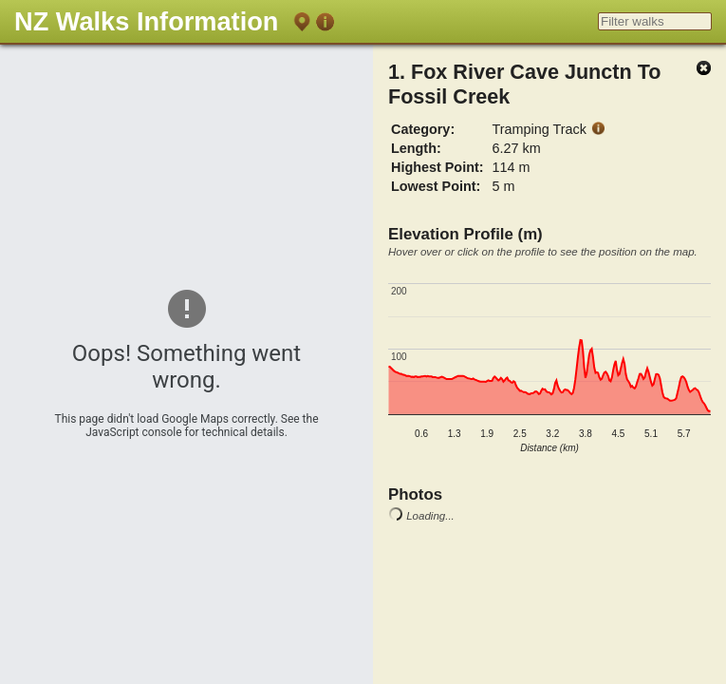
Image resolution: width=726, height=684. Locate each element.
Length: (416, 148)
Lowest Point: (435, 186)
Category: (423, 129)
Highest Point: (437, 167)
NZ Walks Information (146, 21)
